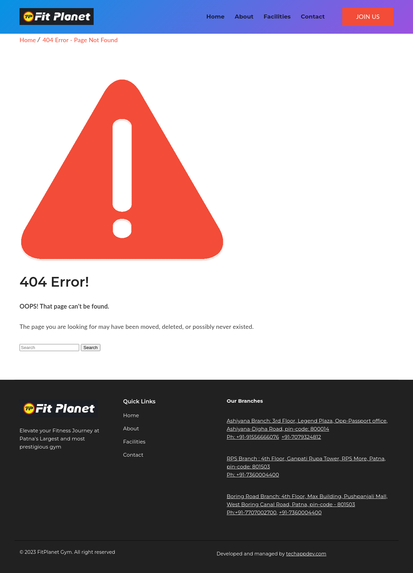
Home (215, 16)
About (244, 16)
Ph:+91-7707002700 (252, 512)
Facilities (277, 16)
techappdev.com (306, 554)
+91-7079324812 (301, 437)
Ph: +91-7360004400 (253, 474)
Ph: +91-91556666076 (253, 437)
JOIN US (368, 16)
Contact (313, 16)
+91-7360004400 (300, 512)
